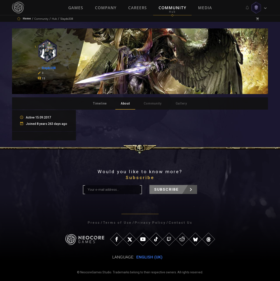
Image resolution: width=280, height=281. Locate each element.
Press (94, 223)
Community (172, 7)
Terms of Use (117, 223)
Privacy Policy (150, 223)
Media (205, 7)
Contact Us (180, 223)
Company (105, 7)
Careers (137, 7)
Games (75, 7)
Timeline (100, 103)
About (125, 103)
